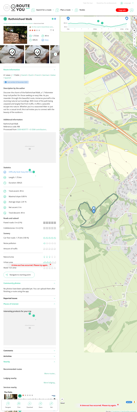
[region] (98, 213)
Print (19, 405)
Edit (51, 405)
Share (40, 405)
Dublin (19, 23)
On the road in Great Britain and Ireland (43, 27)
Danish (24, 75)
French (38, 75)
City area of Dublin (27, 23)
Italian (53, 75)
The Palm (8, 392)
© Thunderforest (115, 411)
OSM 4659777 (22, 129)
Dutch (31, 75)
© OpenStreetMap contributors (128, 411)
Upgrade (122, 10)
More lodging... (50, 382)
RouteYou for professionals (106, 3)
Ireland (14, 23)
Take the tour (88, 3)
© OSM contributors (38, 129)
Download (30, 405)
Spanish (8, 78)
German (45, 75)
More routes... (50, 373)
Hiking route (7, 23)
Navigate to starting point (18, 275)
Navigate (8, 405)
